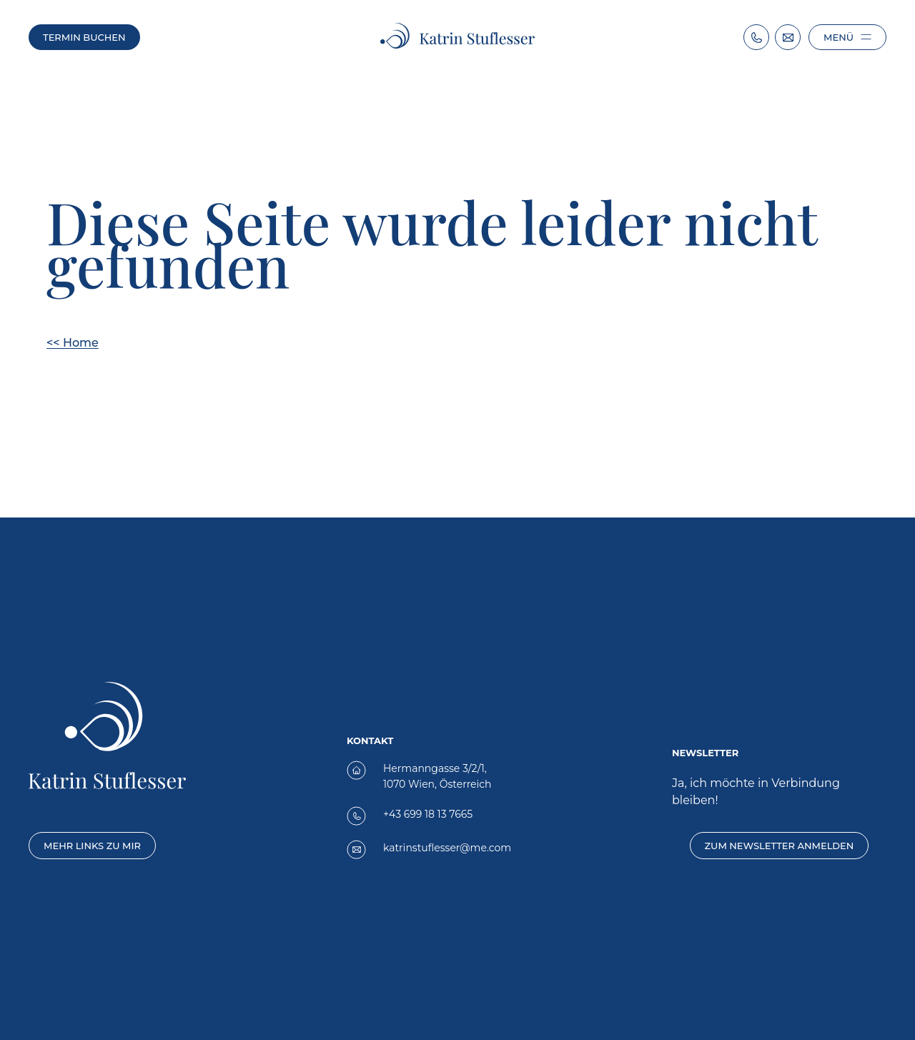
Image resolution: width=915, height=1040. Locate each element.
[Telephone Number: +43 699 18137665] (756, 37)
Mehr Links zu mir (92, 845)
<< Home (72, 343)
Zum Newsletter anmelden (779, 845)
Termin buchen (84, 37)
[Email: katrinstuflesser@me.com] (788, 37)
